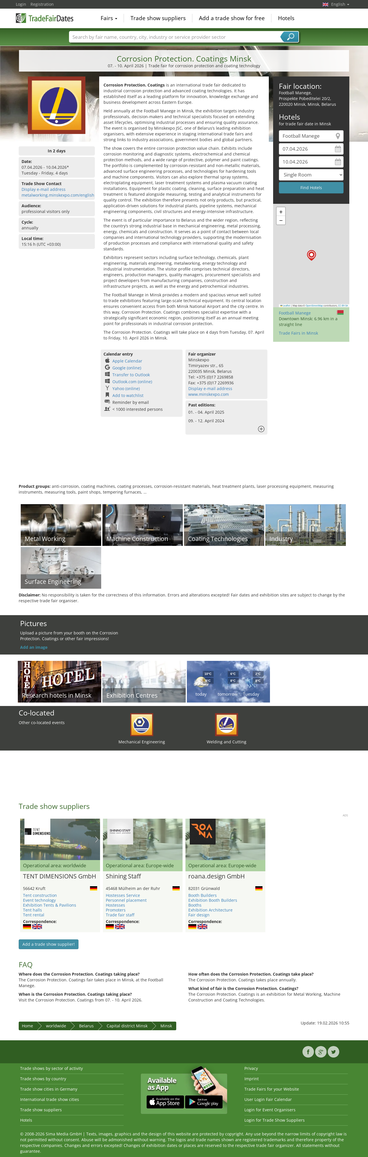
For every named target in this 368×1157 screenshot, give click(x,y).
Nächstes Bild (97, 839)
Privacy (251, 1068)
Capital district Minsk (127, 1026)
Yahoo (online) (126, 388)
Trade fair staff (120, 915)
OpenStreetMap (314, 305)
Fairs (109, 18)
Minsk (166, 1026)
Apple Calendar (127, 361)
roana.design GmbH (216, 876)
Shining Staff (123, 876)
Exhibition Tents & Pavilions (49, 905)
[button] (311, 255)
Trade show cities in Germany (48, 1089)
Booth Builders (202, 895)
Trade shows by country (43, 1078)
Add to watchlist (127, 395)
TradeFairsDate (44, 18)
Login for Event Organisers (270, 1109)
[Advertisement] (184, 465)
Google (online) (126, 368)
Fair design (199, 915)
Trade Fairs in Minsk (298, 333)
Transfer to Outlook (131, 374)
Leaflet (285, 305)
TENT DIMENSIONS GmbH (59, 876)
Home (27, 1026)
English (340, 4)
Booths (195, 905)
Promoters (116, 910)
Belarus (86, 1026)
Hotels (286, 18)
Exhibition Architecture (210, 910)
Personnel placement (126, 900)
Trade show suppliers (158, 18)
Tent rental (33, 915)
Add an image (33, 647)
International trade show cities (49, 1099)
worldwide (56, 1026)
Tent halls (32, 910)
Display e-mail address (44, 189)
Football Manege (295, 313)
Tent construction (40, 895)
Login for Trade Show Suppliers (274, 1120)
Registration (42, 4)
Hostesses (115, 905)
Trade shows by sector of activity (51, 1068)
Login (21, 4)
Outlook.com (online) (132, 381)
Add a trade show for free (232, 18)
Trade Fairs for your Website (271, 1089)
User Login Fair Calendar (268, 1099)
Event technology (39, 900)
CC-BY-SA (343, 305)
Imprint (251, 1078)
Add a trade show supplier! (48, 944)
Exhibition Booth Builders (212, 900)
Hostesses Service (123, 895)
